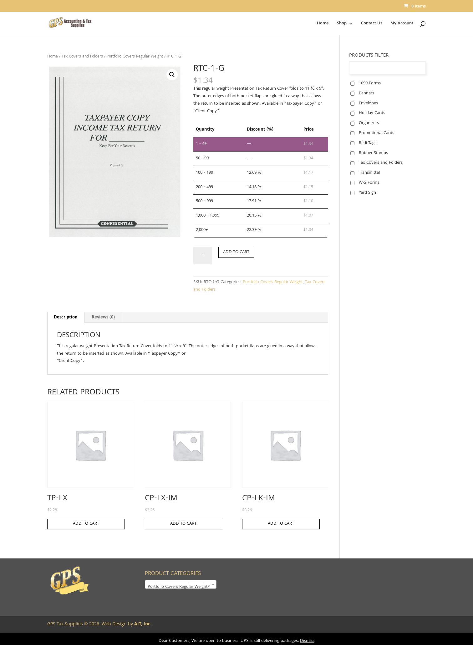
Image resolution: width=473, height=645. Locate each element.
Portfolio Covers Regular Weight (135, 56)
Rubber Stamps (373, 153)
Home (323, 24)
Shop (342, 24)
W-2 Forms (369, 182)
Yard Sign (367, 192)
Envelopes (368, 103)
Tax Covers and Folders (82, 56)
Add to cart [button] (86, 523)
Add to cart (236, 252)
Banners (366, 93)
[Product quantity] (202, 255)
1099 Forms (370, 83)
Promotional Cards (376, 133)
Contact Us (371, 24)
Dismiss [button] (307, 641)
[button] (172, 74)
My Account (401, 24)
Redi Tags (367, 143)
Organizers (369, 123)
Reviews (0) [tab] (103, 317)
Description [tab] (66, 317)
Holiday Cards (372, 113)
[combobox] (180, 584)
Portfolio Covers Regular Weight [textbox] (179, 586)
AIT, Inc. (142, 624)
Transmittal (369, 172)
